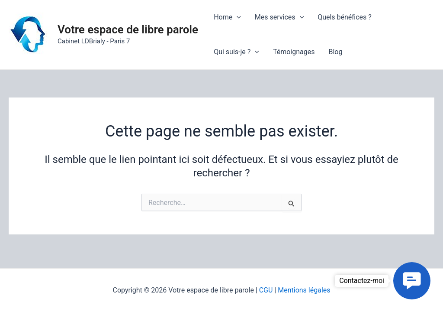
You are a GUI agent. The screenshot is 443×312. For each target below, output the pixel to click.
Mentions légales (304, 290)
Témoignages (294, 52)
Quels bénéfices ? (345, 17)
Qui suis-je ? (236, 52)
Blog (335, 52)
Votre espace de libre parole (128, 29)
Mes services (279, 17)
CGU (266, 290)
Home (227, 17)
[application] (236, 17)
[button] (411, 280)
